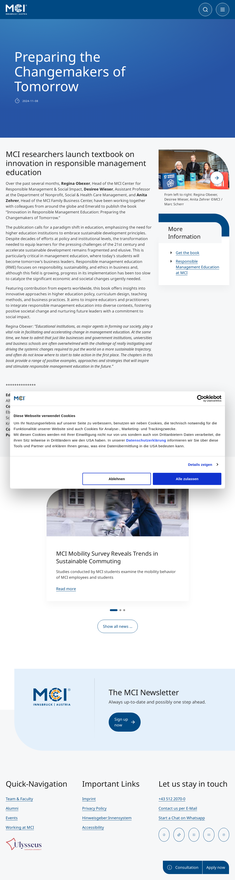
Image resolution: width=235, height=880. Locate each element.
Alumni (12, 808)
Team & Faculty (19, 798)
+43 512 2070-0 (172, 798)
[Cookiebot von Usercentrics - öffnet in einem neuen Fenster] (200, 398)
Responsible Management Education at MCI (197, 267)
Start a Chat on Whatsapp (182, 817)
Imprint (89, 798)
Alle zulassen (187, 479)
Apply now (215, 867)
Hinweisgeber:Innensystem (107, 817)
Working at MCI (20, 827)
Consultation (182, 867)
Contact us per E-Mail (178, 808)
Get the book (187, 252)
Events (12, 817)
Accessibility (93, 827)
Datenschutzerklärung (146, 440)
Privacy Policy (94, 808)
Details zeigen (200, 465)
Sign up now (124, 722)
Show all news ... (117, 626)
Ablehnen (117, 479)
